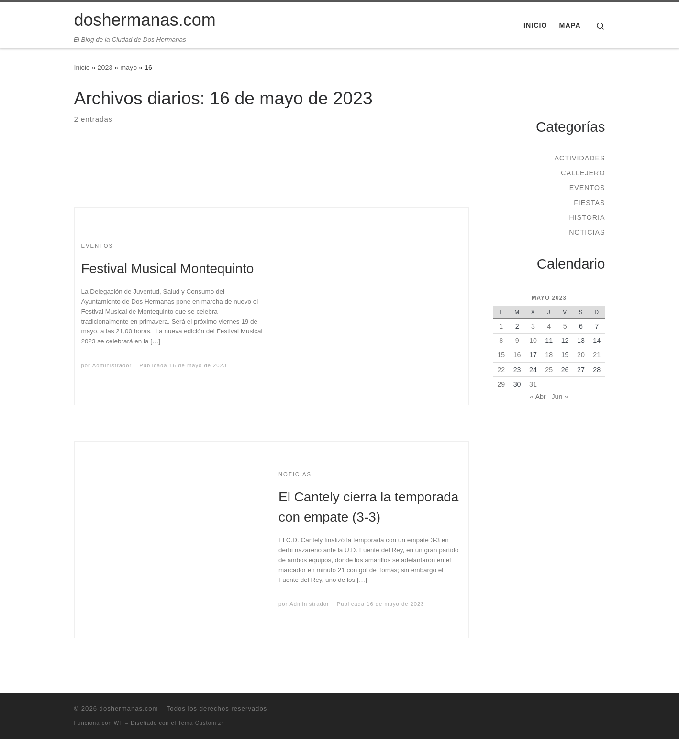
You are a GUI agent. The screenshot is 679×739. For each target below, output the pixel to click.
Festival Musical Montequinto (167, 268)
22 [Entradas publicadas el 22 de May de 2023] (501, 370)
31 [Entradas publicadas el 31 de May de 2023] (533, 384)
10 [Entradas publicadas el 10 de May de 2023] (533, 340)
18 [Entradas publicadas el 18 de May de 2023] (549, 355)
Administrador (112, 365)
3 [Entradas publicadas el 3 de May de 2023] (533, 326)
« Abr (537, 396)
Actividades (579, 158)
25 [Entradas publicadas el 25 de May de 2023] (549, 370)
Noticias (587, 232)
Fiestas (589, 202)
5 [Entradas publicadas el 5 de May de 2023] (565, 326)
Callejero (583, 173)
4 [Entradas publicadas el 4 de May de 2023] (549, 326)
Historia (587, 217)
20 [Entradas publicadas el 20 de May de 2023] (581, 355)
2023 (105, 67)
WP (118, 723)
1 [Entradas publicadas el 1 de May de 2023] (501, 326)
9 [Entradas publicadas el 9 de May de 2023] (517, 340)
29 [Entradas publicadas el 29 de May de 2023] (501, 384)
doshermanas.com (129, 708)
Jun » (559, 396)
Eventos (587, 188)
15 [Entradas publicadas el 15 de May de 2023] (501, 355)
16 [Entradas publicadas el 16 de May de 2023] (517, 355)
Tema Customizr (200, 723)
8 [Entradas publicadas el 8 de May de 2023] (501, 340)
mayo (128, 67)
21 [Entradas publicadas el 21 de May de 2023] (597, 355)
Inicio (82, 67)
